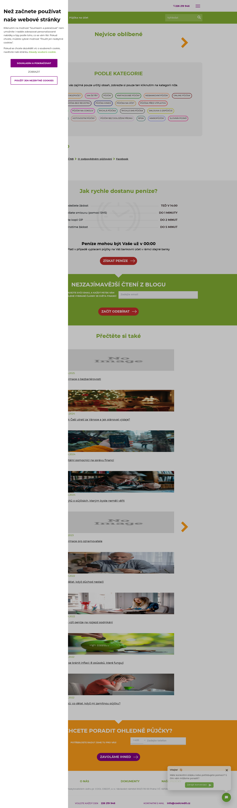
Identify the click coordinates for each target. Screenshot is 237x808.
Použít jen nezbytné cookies (34, 80)
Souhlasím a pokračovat (34, 63)
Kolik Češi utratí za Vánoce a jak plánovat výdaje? (96, 419)
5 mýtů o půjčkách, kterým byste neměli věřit (94, 501)
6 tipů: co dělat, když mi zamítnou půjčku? (91, 703)
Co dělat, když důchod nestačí (83, 582)
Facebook (122, 159)
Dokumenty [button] (130, 781)
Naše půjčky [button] (171, 781)
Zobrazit (34, 71)
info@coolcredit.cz (178, 803)
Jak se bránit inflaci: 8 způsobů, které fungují (93, 663)
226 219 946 (181, 6)
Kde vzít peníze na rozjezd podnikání (88, 622)
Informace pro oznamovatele (82, 541)
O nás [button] (84, 781)
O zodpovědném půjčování (95, 159)
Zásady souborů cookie (42, 51)
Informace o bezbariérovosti (82, 379)
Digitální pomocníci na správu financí (88, 460)
